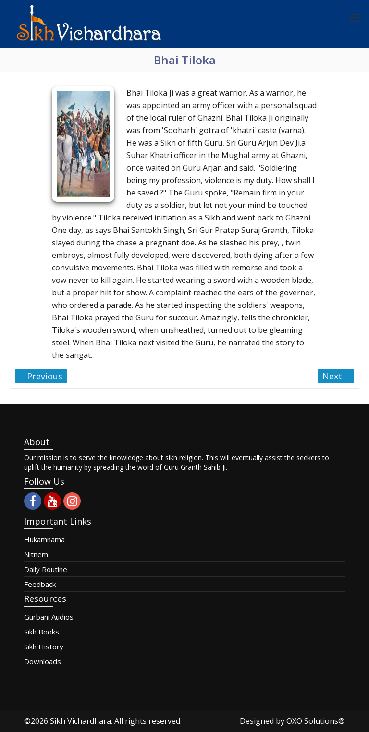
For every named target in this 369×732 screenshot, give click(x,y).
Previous (43, 376)
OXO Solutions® (315, 721)
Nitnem (36, 554)
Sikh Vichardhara (80, 721)
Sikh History (43, 646)
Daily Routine (45, 569)
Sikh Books (41, 631)
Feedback (40, 584)
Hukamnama (44, 539)
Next (333, 376)
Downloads (42, 661)
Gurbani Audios (49, 617)
